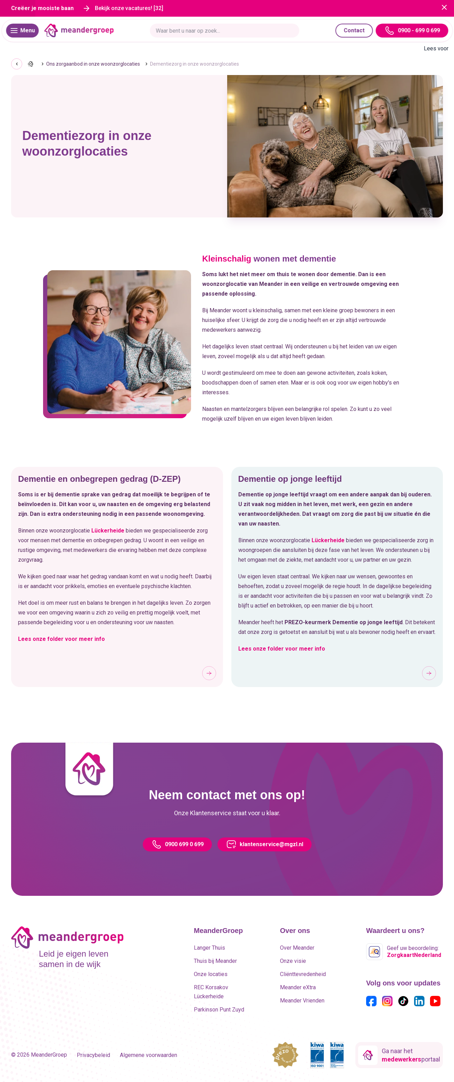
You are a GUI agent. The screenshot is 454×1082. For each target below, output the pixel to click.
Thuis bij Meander (215, 961)
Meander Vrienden (302, 1000)
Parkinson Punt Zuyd (219, 1009)
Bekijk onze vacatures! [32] (129, 8)
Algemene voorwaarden (148, 1055)
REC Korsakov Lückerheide (211, 992)
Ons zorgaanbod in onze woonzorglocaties (93, 64)
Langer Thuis (209, 947)
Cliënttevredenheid (303, 974)
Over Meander (297, 947)
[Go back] (16, 63)
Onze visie (293, 961)
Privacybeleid (93, 1055)
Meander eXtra (298, 987)
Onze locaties (211, 974)
